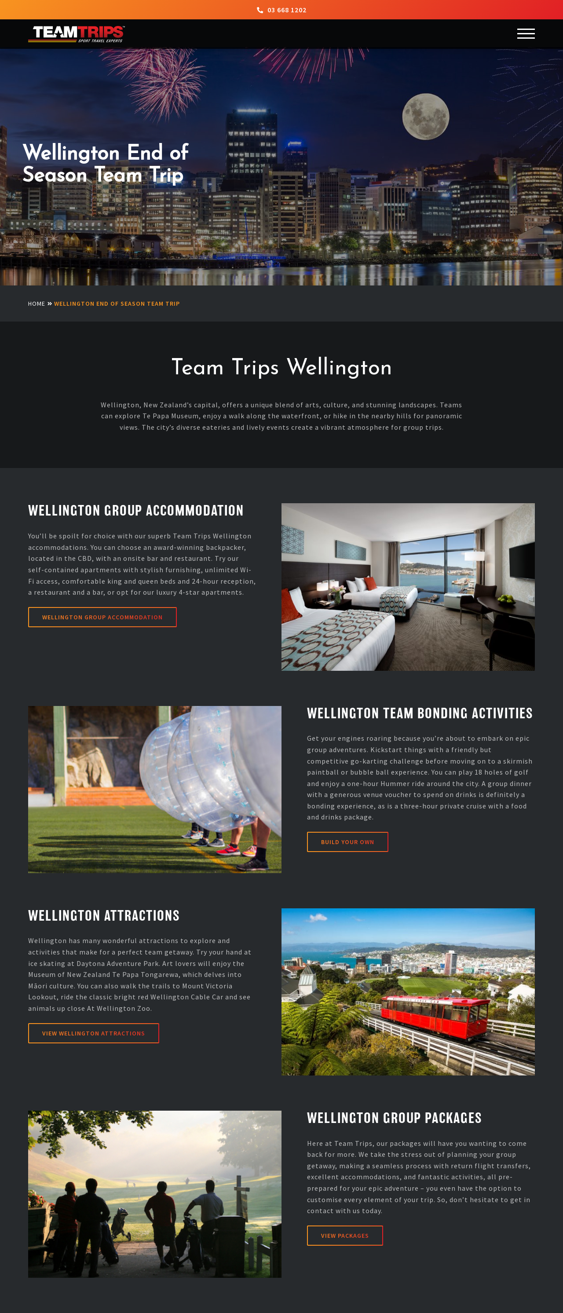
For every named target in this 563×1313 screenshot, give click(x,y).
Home (36, 303)
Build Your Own (347, 842)
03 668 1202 (282, 9)
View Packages (345, 1236)
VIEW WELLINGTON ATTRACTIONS (93, 1033)
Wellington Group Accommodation (102, 617)
